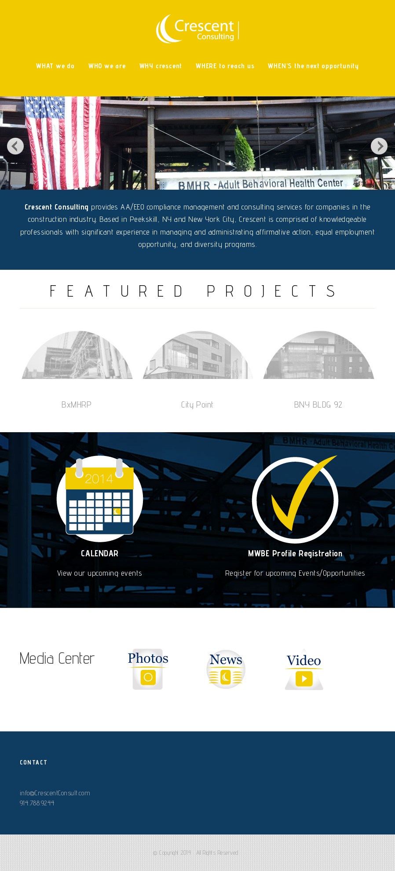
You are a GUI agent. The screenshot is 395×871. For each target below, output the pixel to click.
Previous (15, 145)
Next (379, 145)
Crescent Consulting (197, 28)
